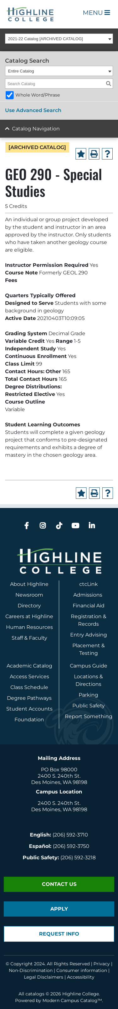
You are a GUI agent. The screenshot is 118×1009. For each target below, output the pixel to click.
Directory (29, 606)
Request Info (59, 934)
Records (88, 624)
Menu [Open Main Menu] (96, 12)
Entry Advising (88, 635)
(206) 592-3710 (70, 835)
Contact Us (59, 884)
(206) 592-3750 (71, 846)
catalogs (34, 994)
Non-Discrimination (31, 970)
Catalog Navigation (36, 129)
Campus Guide (88, 666)
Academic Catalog (29, 666)
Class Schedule (29, 687)
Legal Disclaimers (43, 977)
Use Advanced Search (33, 110)
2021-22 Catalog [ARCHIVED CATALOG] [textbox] (45, 38)
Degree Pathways (29, 698)
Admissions (88, 595)
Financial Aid (88, 606)
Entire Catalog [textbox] (21, 71)
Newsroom (29, 595)
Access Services (29, 677)
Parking (88, 695)
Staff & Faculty (29, 638)
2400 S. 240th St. (59, 776)
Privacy (101, 964)
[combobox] (59, 39)
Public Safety (88, 706)
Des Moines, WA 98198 (59, 782)
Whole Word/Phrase (37, 95)
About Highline (29, 584)
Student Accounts (29, 709)
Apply (59, 909)
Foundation (29, 720)
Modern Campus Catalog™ (72, 1000)
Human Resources (29, 627)
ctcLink (88, 584)
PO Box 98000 (59, 770)
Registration (86, 616)
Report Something (88, 716)
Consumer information (81, 970)
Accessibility (80, 977)
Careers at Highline (29, 616)
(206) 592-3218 (78, 858)
